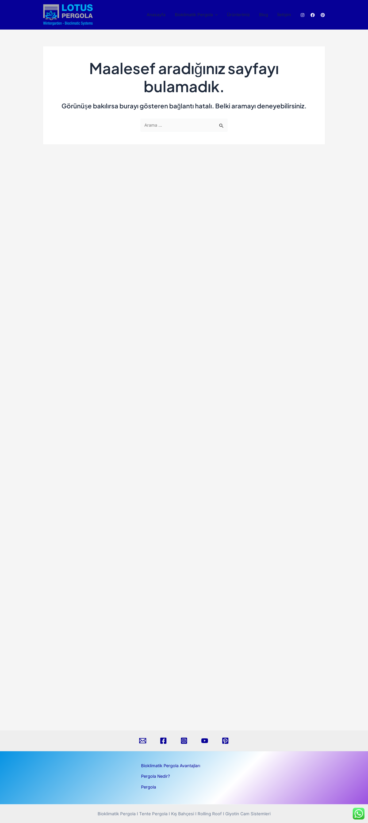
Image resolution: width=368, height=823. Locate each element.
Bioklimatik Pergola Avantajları (171, 765)
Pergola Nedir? (156, 776)
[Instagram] (302, 15)
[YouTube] (204, 740)
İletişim (284, 14)
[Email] (142, 740)
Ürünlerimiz (240, 14)
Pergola (149, 787)
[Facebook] (312, 15)
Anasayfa (159, 14)
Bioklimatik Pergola (198, 15)
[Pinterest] (323, 15)
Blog (264, 14)
